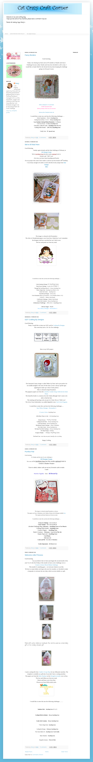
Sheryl (17, 83)
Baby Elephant (43, 676)
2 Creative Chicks (43, 412)
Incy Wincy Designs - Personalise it (47, 308)
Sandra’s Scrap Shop (44, 672)
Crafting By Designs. (59, 325)
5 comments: (43, 548)
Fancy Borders (30, 55)
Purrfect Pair (29, 452)
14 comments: (43, 747)
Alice (46, 167)
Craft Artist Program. (62, 402)
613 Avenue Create (46, 152)
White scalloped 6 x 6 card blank (46, 104)
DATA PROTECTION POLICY (17, 33)
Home (6, 33)
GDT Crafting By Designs (34, 320)
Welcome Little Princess (34, 555)
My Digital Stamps (31, 33)
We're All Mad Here (32, 145)
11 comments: (43, 313)
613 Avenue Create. (46, 459)
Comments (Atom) (37, 755)
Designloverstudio (56, 676)
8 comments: (43, 137)
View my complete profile (11, 111)
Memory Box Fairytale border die (46, 112)
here (65, 513)
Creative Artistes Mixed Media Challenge (46, 565)
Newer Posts (28, 752)
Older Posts (64, 752)
